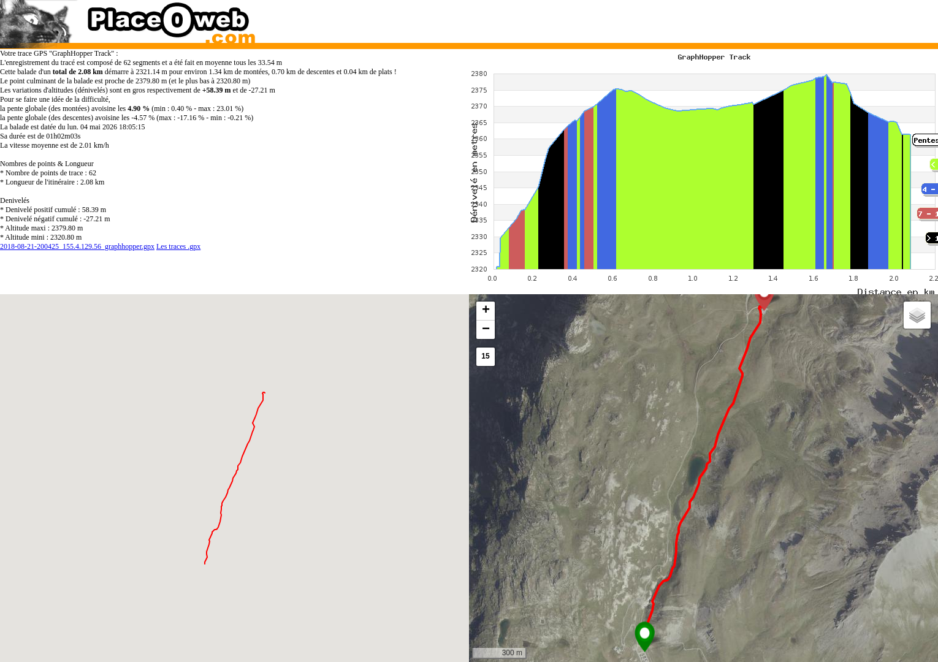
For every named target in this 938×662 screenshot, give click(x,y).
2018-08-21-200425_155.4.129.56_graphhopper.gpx (77, 246)
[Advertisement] (690, 18)
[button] (645, 637)
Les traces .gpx (178, 246)
